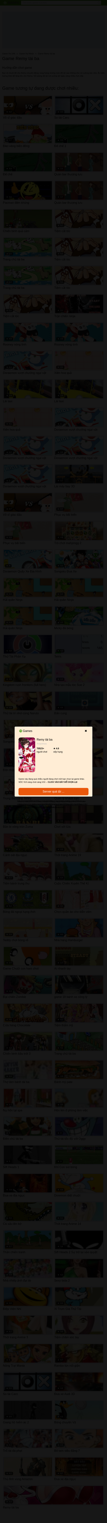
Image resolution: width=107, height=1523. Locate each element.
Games (25, 730)
